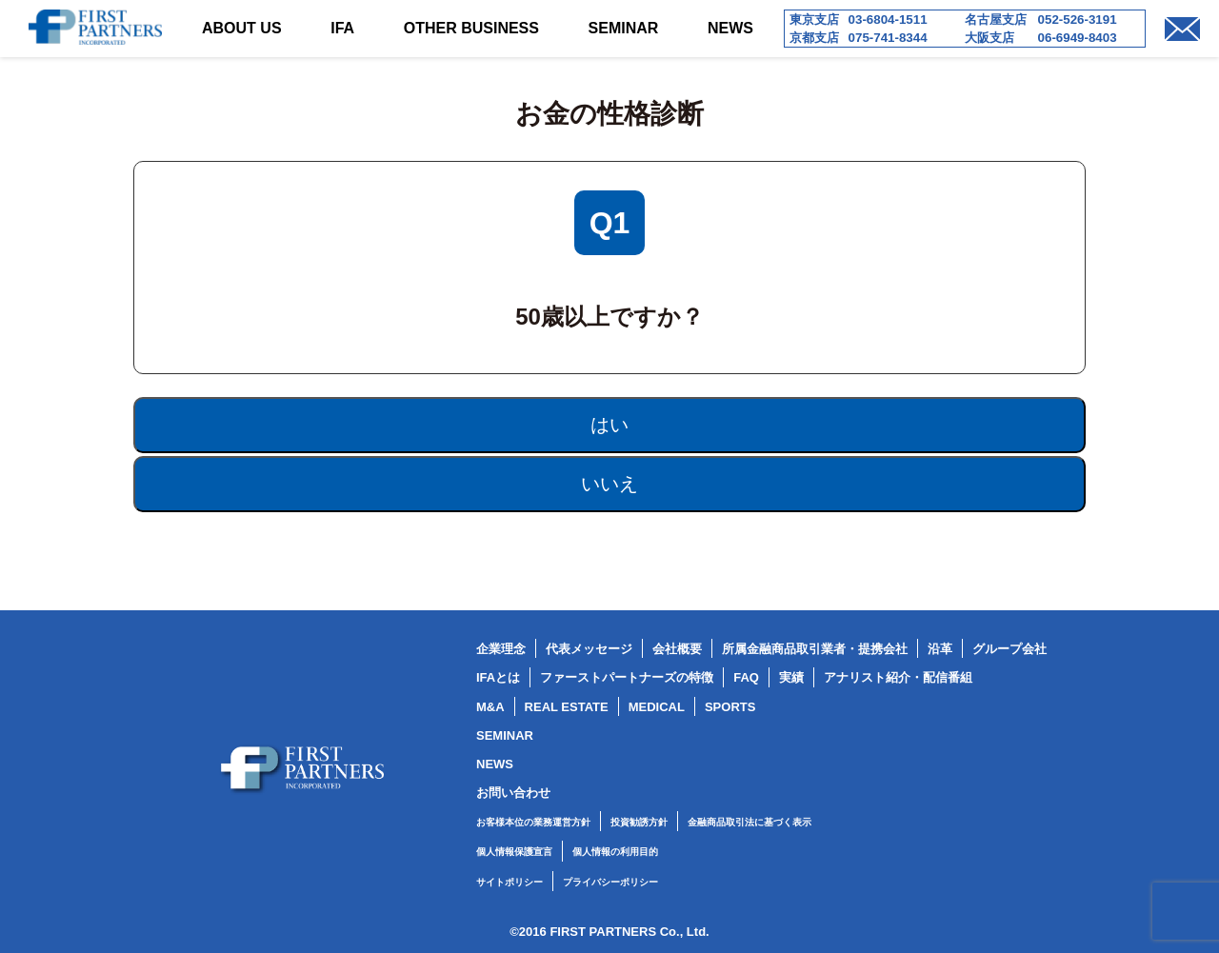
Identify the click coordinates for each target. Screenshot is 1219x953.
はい (609, 424)
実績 (791, 677)
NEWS (730, 28)
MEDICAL (657, 707)
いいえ (609, 483)
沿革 (940, 649)
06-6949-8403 (1077, 37)
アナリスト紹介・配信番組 (898, 677)
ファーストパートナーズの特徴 (626, 677)
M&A (490, 707)
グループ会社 (1009, 649)
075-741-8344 (888, 37)
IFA (342, 28)
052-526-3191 (1077, 19)
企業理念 (501, 649)
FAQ (746, 677)
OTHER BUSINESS (471, 28)
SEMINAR (624, 28)
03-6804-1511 (888, 19)
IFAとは (498, 677)
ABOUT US (242, 28)
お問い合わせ (513, 792)
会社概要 (677, 649)
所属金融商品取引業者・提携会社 (815, 649)
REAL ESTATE (567, 707)
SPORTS (730, 707)
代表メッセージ (589, 649)
